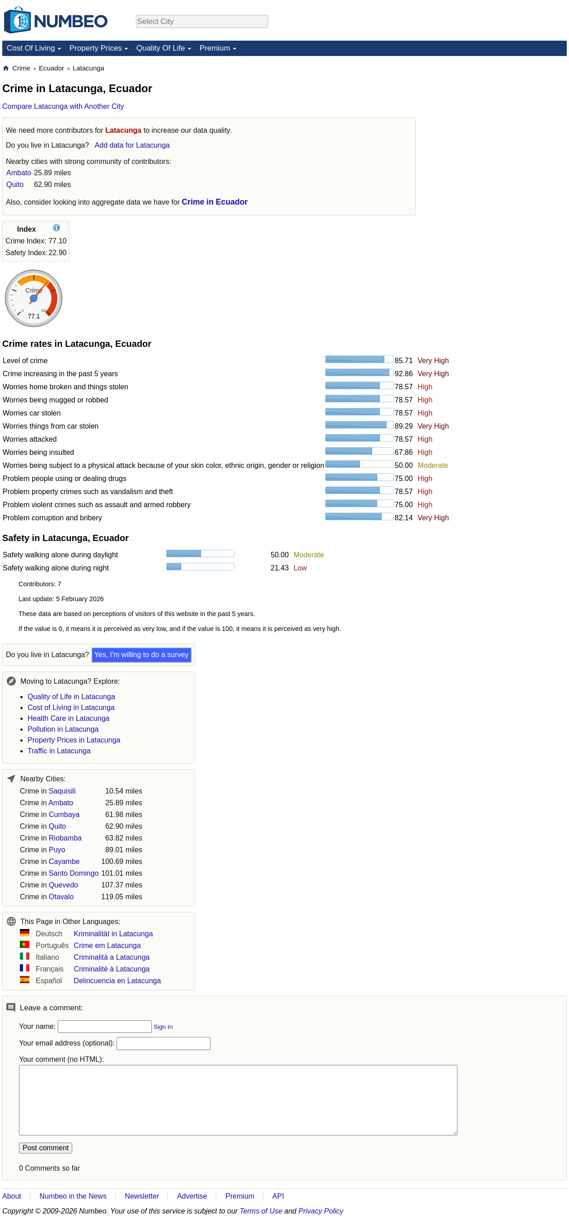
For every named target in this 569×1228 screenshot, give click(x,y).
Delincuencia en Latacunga (117, 981)
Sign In (163, 1026)
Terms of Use (261, 1211)
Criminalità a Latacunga (111, 957)
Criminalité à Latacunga (111, 969)
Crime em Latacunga (107, 945)
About (11, 1196)
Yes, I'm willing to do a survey (141, 654)
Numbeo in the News (73, 1196)
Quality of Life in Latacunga (71, 696)
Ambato (18, 173)
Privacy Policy (321, 1211)
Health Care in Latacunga (68, 718)
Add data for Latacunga (132, 145)
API (278, 1196)
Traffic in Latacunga (59, 751)
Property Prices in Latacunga (74, 740)
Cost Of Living (31, 48)
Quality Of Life (160, 48)
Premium (215, 48)
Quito (14, 184)
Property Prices (96, 48)
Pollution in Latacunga (63, 729)
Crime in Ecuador (215, 201)
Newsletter (142, 1196)
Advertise (192, 1196)
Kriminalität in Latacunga (113, 934)
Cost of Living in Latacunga (71, 707)
